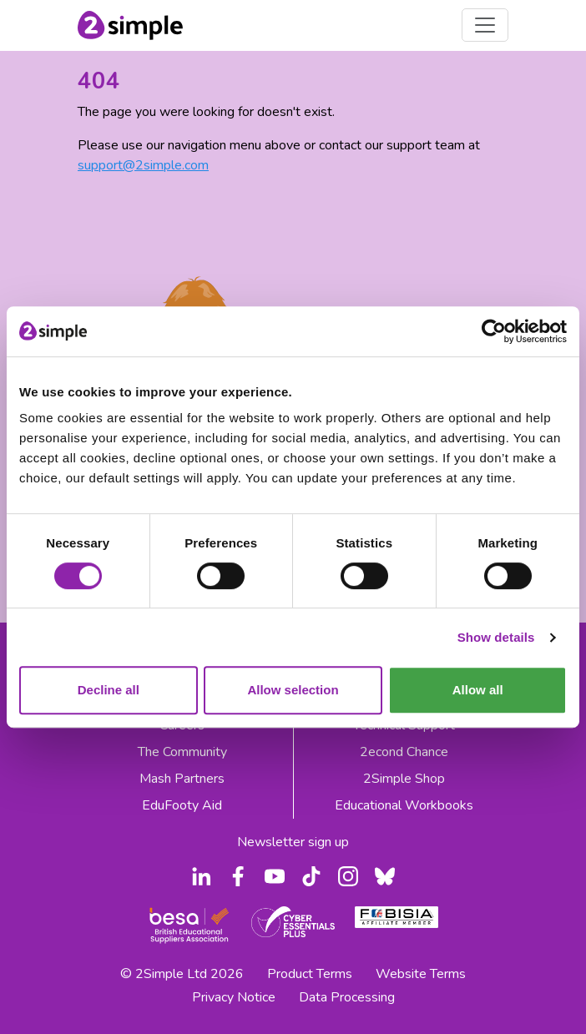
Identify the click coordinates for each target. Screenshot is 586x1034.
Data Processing (347, 997)
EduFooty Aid (182, 805)
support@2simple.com (143, 165)
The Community (182, 752)
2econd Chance (404, 752)
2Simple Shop (404, 778)
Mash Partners (182, 778)
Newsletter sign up (293, 842)
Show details (496, 637)
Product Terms (309, 974)
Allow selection (292, 690)
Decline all (108, 690)
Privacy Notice (233, 997)
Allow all (477, 690)
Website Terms (421, 974)
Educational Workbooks (404, 805)
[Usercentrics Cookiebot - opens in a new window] (494, 331)
